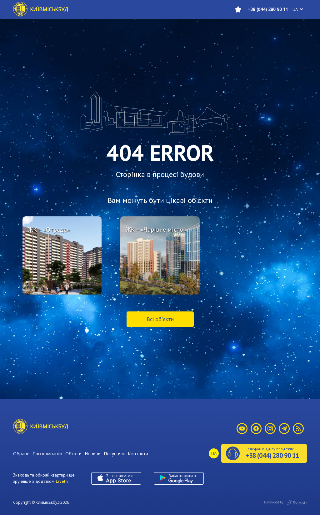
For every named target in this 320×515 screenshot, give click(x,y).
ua (295, 9)
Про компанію (47, 454)
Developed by (285, 502)
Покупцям (114, 454)
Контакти (138, 454)
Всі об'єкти (160, 319)
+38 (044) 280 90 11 (268, 9)
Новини (93, 454)
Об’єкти (73, 454)
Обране (21, 454)
